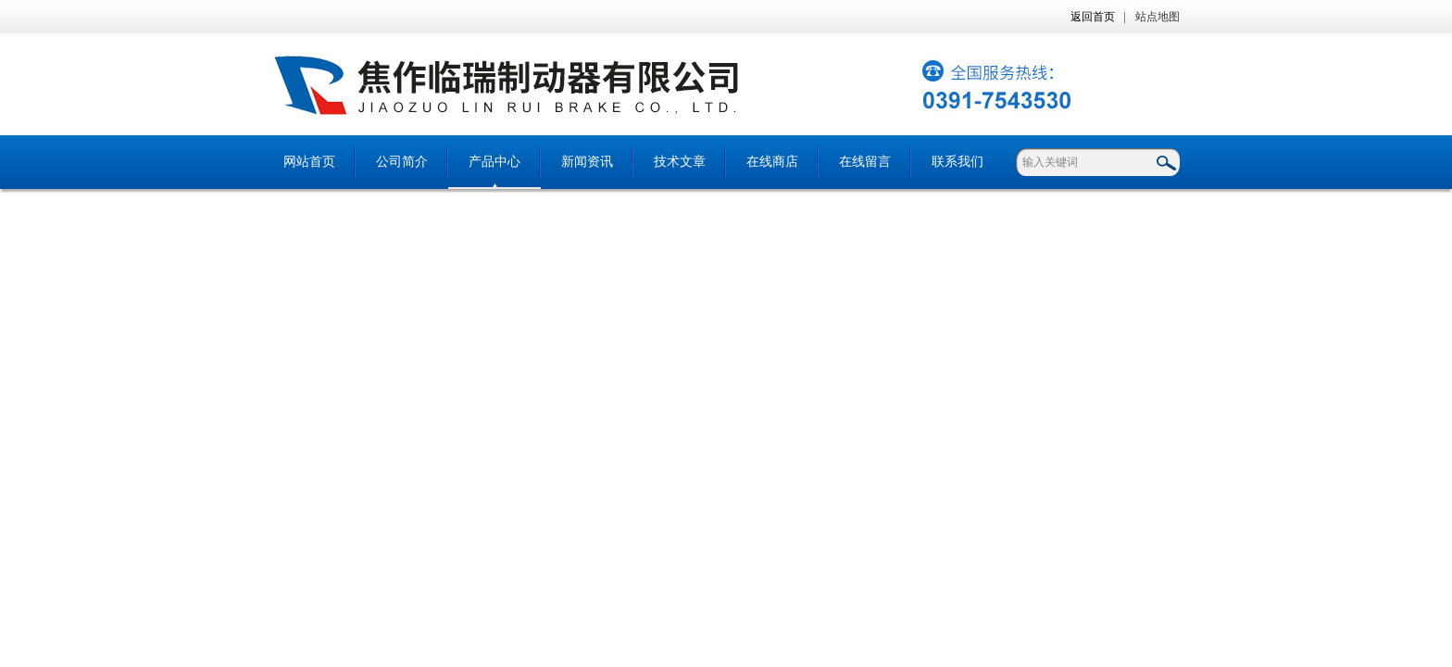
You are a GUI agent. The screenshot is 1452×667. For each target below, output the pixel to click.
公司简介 (402, 162)
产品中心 (494, 162)
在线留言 (865, 162)
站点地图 (1157, 16)
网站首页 (309, 162)
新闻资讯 (587, 162)
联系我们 (957, 162)
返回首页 (1092, 16)
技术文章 (680, 162)
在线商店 (772, 162)
